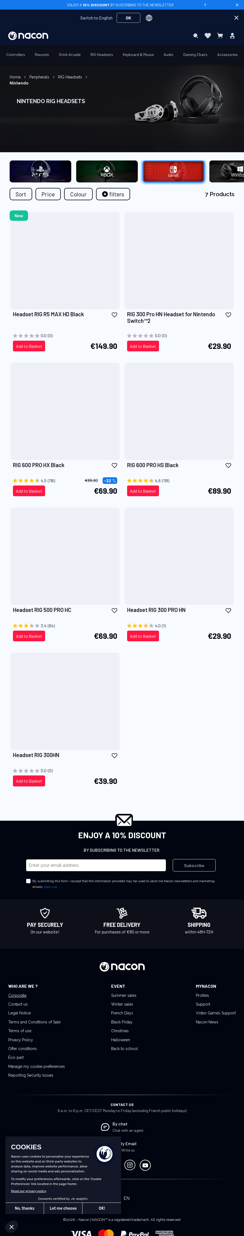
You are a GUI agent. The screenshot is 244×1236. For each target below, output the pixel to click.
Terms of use (19, 1031)
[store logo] (28, 36)
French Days (122, 1013)
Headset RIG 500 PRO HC (42, 609)
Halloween (120, 1040)
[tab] (113, 194)
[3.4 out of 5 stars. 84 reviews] (65, 625)
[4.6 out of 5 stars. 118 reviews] (179, 480)
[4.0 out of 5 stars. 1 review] (179, 625)
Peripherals (39, 77)
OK (128, 17)
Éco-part (16, 1057)
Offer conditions (22, 1048)
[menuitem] (74, 35)
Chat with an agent (128, 1130)
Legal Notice (19, 1013)
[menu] (122, 35)
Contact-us (18, 1004)
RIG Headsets (70, 77)
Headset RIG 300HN (36, 755)
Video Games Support (216, 1013)
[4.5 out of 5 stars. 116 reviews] (65, 480)
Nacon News (207, 1022)
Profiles (202, 995)
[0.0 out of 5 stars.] (65, 335)
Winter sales (122, 1004)
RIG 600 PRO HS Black (153, 465)
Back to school (124, 1048)
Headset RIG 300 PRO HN (156, 609)
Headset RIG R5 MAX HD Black (48, 314)
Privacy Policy (20, 1040)
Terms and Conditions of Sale (34, 1022)
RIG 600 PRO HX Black (38, 465)
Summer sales (123, 995)
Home (16, 77)
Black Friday (122, 1022)
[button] (114, 314)
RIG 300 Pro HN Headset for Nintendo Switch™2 (171, 317)
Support (203, 1004)
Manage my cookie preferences (36, 1066)
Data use (50, 887)
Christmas (120, 1031)
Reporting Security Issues (30, 1075)
